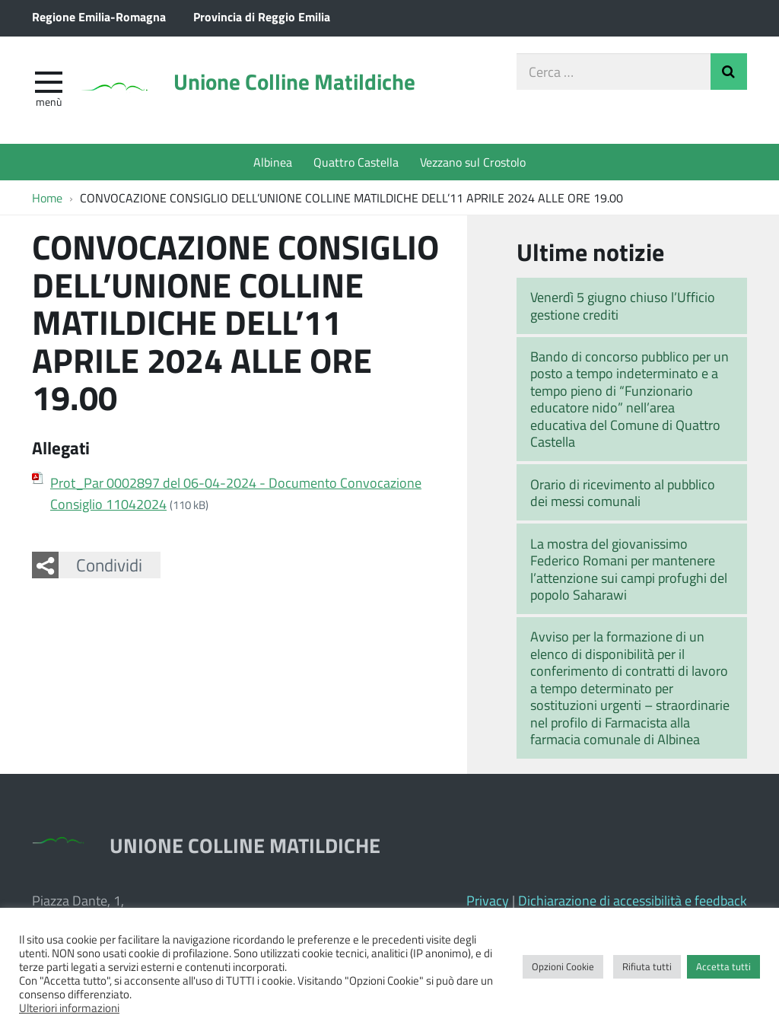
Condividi (109, 564)
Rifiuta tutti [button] (647, 966)
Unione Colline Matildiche (294, 81)
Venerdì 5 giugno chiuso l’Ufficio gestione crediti (622, 305)
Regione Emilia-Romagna (99, 16)
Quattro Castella (356, 161)
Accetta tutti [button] (723, 966)
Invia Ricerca (729, 71)
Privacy (487, 900)
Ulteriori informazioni (69, 1007)
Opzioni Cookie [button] (563, 966)
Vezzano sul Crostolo (473, 161)
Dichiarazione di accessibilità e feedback (632, 900)
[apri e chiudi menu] (48, 80)
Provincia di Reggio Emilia (261, 16)
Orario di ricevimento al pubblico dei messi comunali (622, 493)
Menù (49, 101)
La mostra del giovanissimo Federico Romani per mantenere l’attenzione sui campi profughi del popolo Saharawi (628, 569)
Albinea (272, 161)
